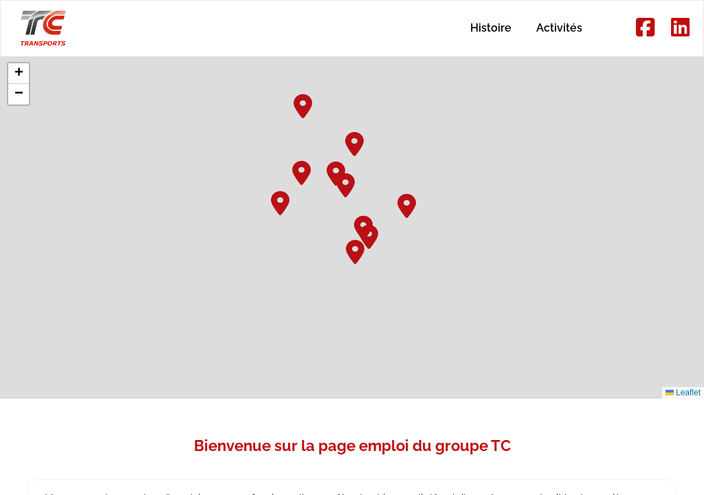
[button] (355, 142)
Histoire (478, 27)
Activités (555, 27)
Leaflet (683, 392)
